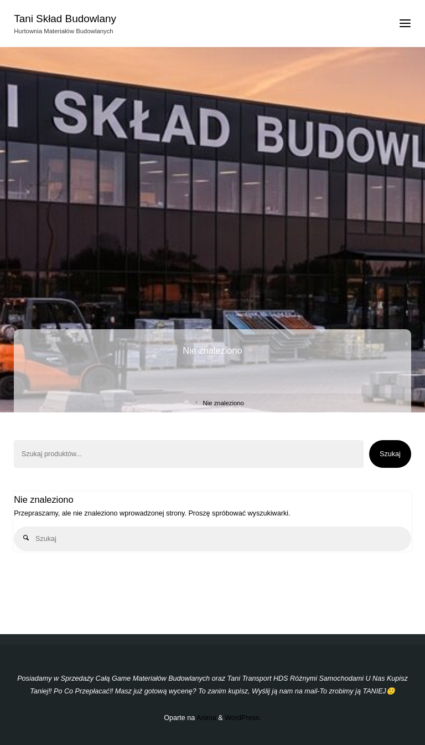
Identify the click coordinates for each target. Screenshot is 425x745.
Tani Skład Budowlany (65, 18)
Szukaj (390, 454)
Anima (205, 718)
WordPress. (243, 718)
